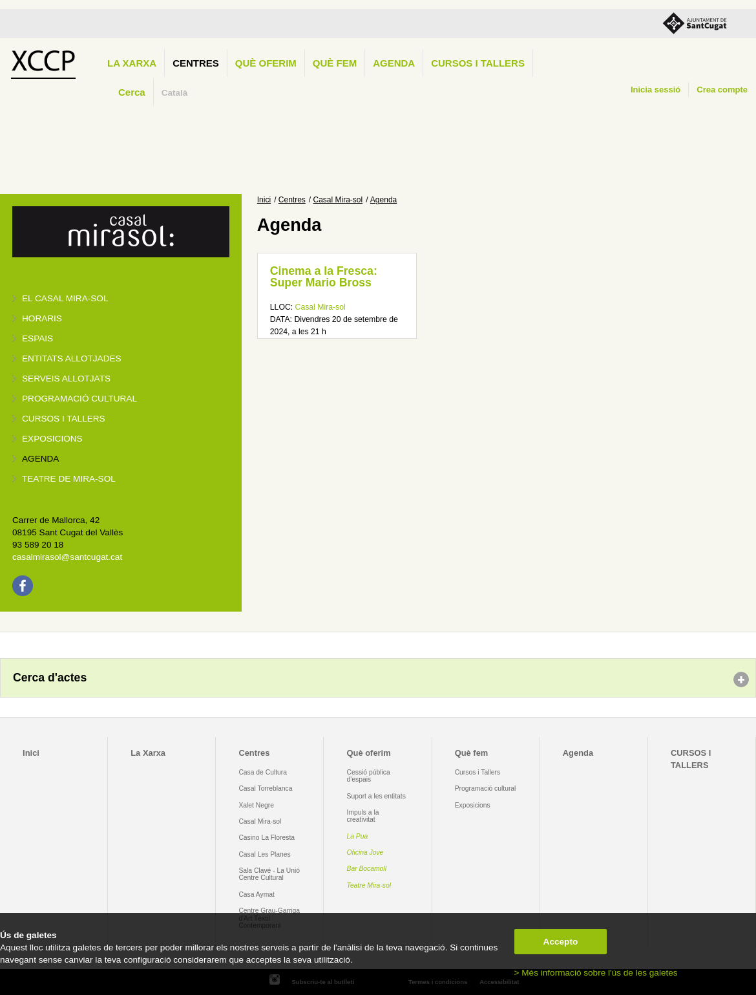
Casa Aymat (256, 894)
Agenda (394, 63)
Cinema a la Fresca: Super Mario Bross (323, 276)
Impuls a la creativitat (363, 816)
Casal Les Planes (264, 854)
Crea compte (722, 89)
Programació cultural (79, 398)
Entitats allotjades (71, 358)
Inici (264, 199)
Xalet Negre (256, 805)
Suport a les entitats (376, 796)
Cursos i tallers (63, 418)
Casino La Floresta (266, 837)
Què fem (335, 63)
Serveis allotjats (66, 378)
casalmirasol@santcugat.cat (67, 557)
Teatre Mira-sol (369, 885)
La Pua (357, 836)
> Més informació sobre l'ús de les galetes (596, 973)
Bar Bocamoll (366, 868)
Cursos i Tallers (477, 772)
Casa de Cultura (262, 772)
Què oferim (266, 63)
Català (175, 93)
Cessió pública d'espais (368, 776)
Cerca (131, 92)
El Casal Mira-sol (65, 298)
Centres (196, 63)
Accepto (560, 942)
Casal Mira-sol (338, 199)
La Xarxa (131, 63)
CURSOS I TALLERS (478, 63)
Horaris (42, 318)
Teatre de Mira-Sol (69, 479)
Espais (37, 338)
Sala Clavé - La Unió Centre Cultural (269, 874)
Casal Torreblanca (265, 788)
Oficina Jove (365, 852)
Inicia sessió (655, 89)
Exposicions (52, 439)
